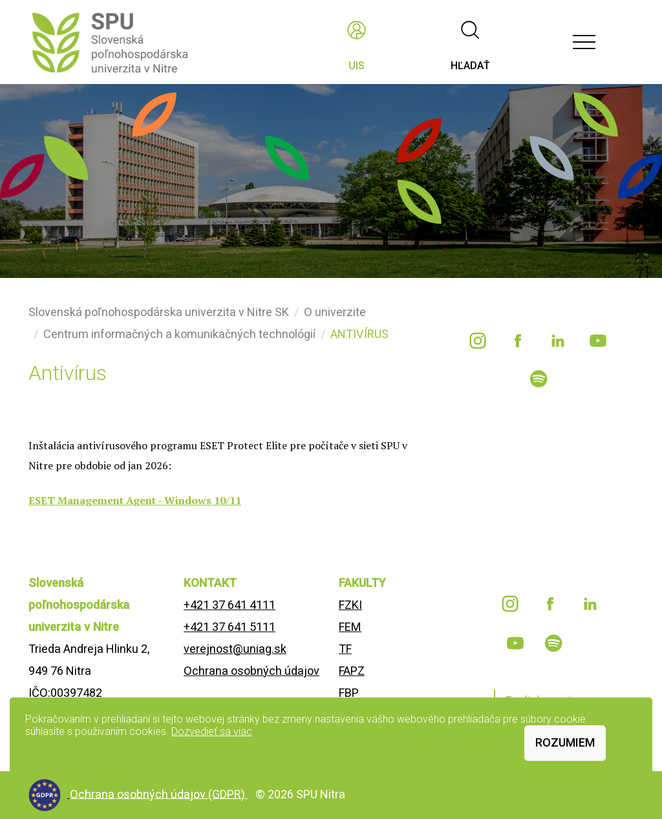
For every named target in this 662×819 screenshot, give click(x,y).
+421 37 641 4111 (229, 605)
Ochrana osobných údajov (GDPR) (159, 793)
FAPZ (352, 670)
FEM (350, 626)
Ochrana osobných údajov (251, 670)
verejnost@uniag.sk (235, 648)
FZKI (350, 605)
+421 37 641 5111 (229, 626)
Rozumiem (565, 742)
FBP (349, 692)
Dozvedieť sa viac (211, 731)
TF (345, 648)
